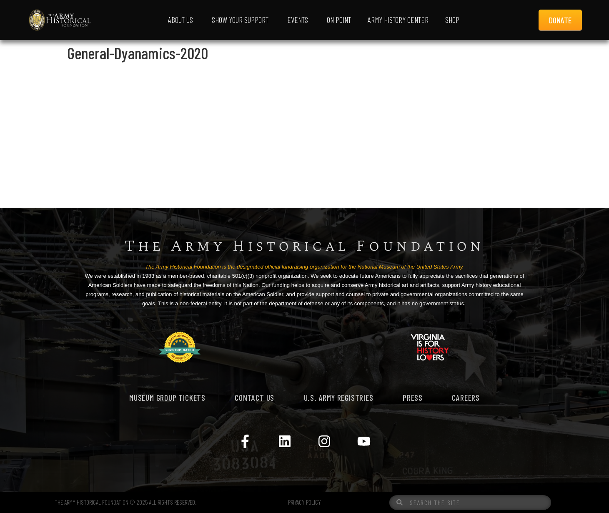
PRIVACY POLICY (304, 502)
